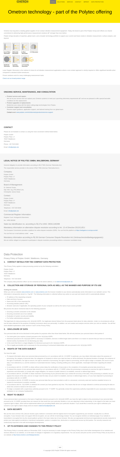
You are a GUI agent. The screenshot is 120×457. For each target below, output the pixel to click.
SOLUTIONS (61, 2)
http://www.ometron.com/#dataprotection (26, 435)
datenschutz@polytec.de (64, 281)
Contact (31, 233)
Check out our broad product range (14, 78)
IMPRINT (86, 2)
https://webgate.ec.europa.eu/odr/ (87, 230)
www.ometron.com (27, 292)
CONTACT (78, 2)
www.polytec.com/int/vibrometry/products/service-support (34, 112)
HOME (53, 2)
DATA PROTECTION (97, 2)
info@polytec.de (13, 147)
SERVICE (70, 2)
